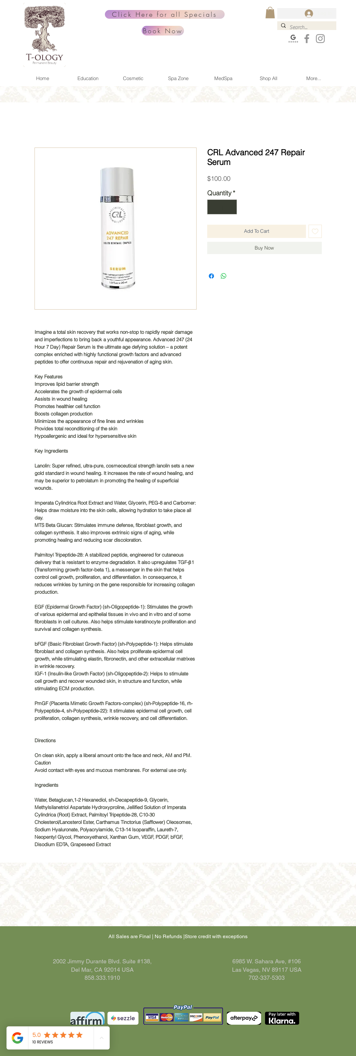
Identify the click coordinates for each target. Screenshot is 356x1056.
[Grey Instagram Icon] (320, 39)
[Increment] (230, 207)
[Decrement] (213, 207)
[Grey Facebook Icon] (307, 39)
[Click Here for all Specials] (165, 14)
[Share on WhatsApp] (224, 276)
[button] (270, 12)
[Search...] (306, 27)
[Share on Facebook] (211, 276)
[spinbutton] (222, 207)
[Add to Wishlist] (315, 231)
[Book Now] (163, 31)
